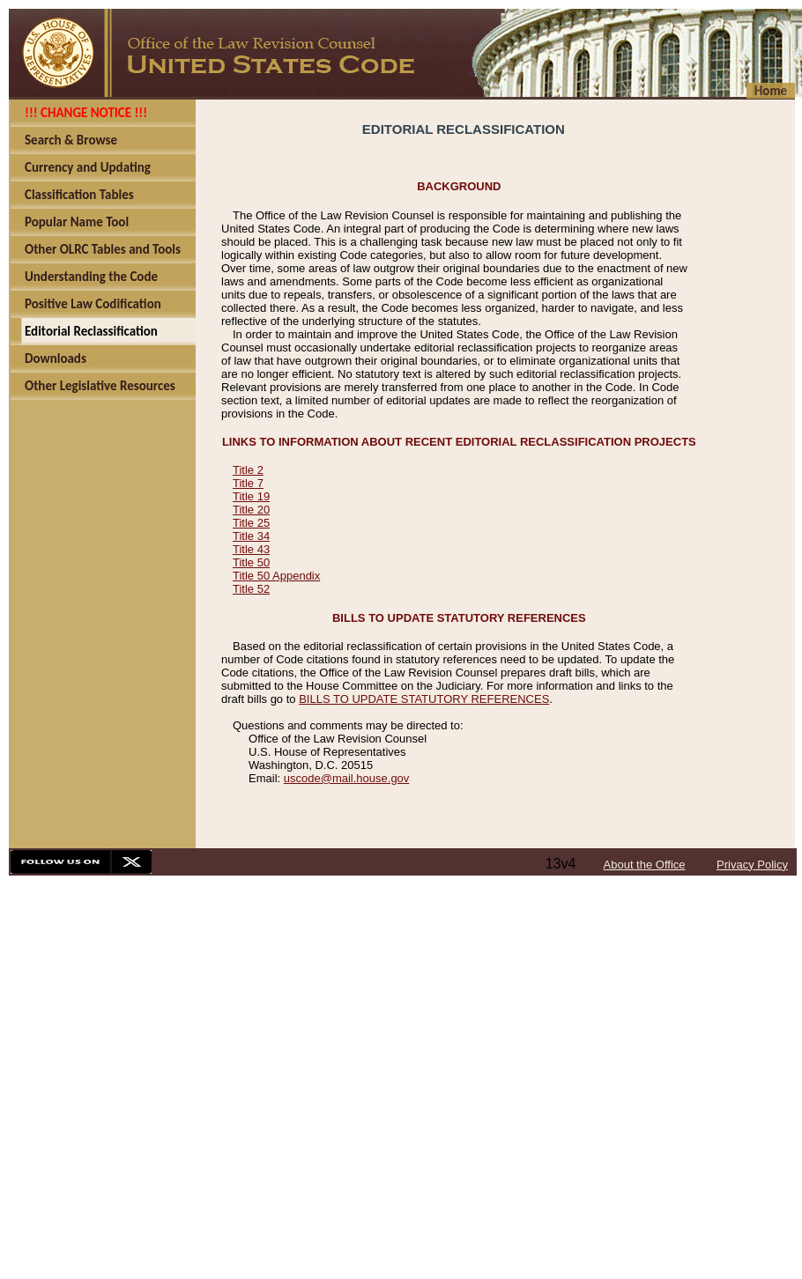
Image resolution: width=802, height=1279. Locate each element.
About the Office (645, 864)
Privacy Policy (752, 864)
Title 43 (251, 549)
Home (770, 91)
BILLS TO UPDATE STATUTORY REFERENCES (424, 699)
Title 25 (251, 522)
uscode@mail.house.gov (347, 778)
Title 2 (248, 470)
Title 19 (251, 496)
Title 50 (251, 562)
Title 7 (248, 483)
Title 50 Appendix (276, 575)
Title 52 (251, 588)
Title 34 (251, 536)
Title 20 (251, 509)
